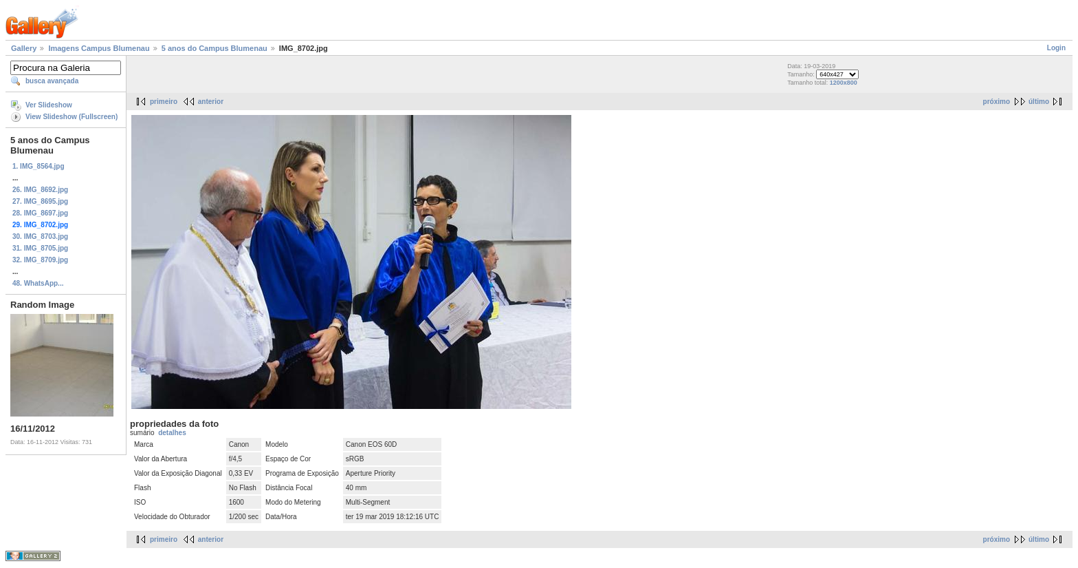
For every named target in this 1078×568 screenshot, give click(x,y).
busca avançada (51, 81)
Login (1056, 48)
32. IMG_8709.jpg (40, 260)
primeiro (163, 101)
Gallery (23, 48)
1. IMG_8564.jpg (38, 166)
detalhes (172, 432)
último (1038, 101)
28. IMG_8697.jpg (40, 213)
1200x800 (843, 82)
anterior (210, 101)
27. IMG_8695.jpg (40, 201)
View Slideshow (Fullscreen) (71, 116)
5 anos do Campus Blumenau (214, 48)
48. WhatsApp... (37, 283)
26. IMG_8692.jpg (40, 189)
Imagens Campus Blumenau (98, 48)
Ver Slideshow (48, 105)
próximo (996, 101)
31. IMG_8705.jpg (40, 248)
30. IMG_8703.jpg (40, 236)
